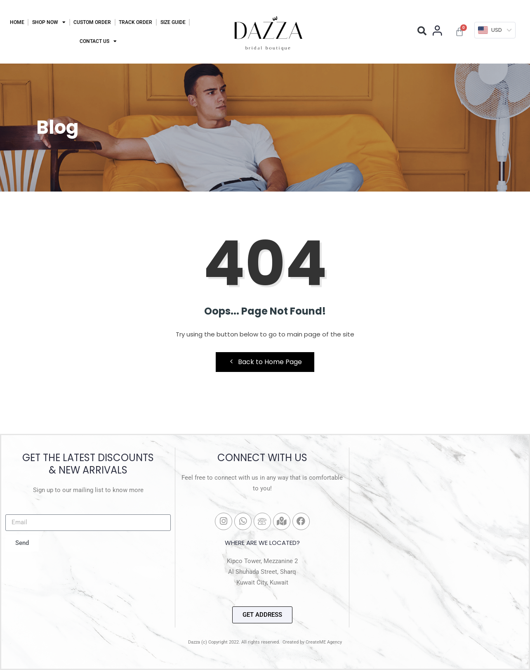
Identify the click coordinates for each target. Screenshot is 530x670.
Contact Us (98, 41)
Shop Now (49, 22)
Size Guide (173, 22)
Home (17, 22)
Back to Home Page (265, 362)
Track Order (135, 22)
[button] (422, 31)
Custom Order (92, 22)
